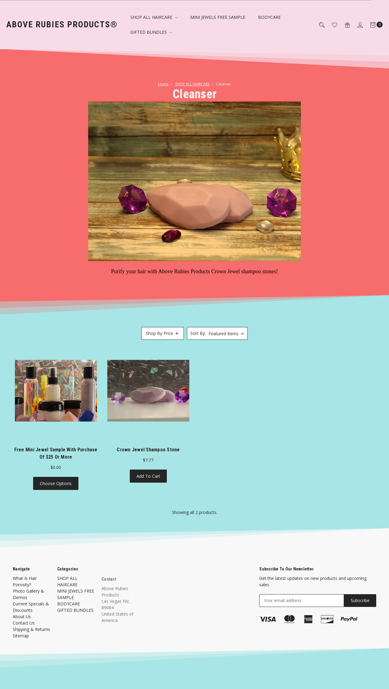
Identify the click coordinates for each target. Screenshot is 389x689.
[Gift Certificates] (343, 24)
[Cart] (373, 24)
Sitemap (21, 642)
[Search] (318, 24)
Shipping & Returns (31, 635)
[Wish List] (331, 24)
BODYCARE (269, 17)
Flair (97, 679)
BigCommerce (136, 679)
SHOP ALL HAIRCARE (153, 17)
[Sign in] (356, 24)
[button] (162, 333)
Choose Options (56, 484)
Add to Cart (148, 477)
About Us (22, 622)
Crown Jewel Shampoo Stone (148, 450)
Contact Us (24, 629)
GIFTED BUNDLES (151, 32)
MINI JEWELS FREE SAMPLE (217, 17)
